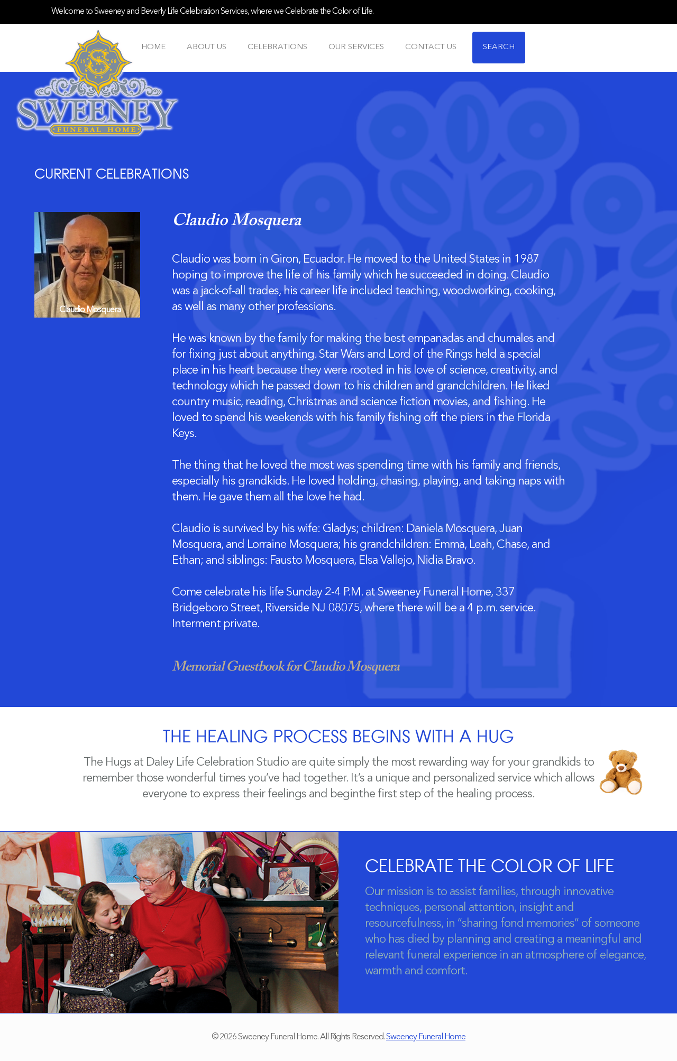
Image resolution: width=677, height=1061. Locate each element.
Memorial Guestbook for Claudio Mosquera (285, 667)
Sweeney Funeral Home (425, 1037)
